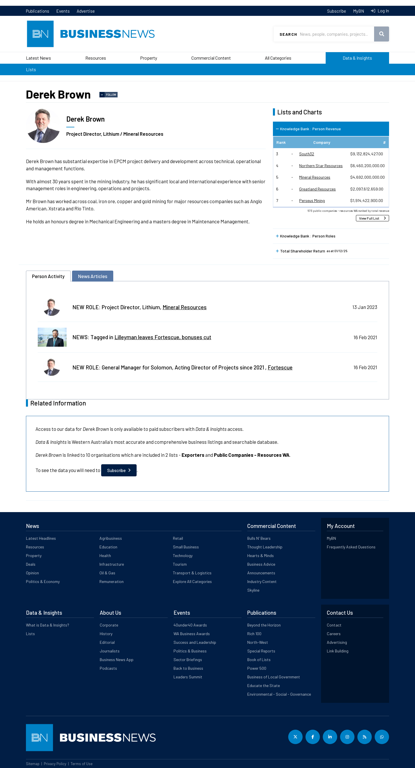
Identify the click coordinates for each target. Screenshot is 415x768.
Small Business (186, 546)
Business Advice (261, 564)
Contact (334, 624)
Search (288, 34)
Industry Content (262, 581)
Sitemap (32, 763)
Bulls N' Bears (259, 538)
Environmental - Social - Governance (279, 694)
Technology (183, 555)
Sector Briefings (187, 659)
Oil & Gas (107, 572)
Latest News (38, 58)
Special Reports (261, 650)
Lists (31, 69)
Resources (95, 58)
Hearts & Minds (260, 555)
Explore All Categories (192, 581)
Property (148, 58)
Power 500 (256, 668)
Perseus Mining (312, 200)
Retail (178, 538)
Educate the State (263, 685)
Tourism (180, 564)
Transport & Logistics (192, 572)
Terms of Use (82, 763)
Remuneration (111, 581)
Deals (30, 564)
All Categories (278, 58)
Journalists (110, 650)
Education (108, 546)
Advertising (337, 642)
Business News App (116, 659)
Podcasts (108, 668)
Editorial (107, 642)
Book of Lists (259, 659)
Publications (37, 11)
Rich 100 (254, 633)
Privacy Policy (55, 763)
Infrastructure (111, 564)
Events (63, 11)
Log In (383, 10)
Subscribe (336, 11)
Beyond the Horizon (264, 624)
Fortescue (280, 367)
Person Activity (48, 276)
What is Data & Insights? (47, 624)
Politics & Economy (43, 581)
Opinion (32, 572)
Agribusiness (110, 538)
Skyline (253, 590)
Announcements (261, 572)
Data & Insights (357, 58)
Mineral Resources (314, 177)
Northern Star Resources (321, 165)
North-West (257, 642)
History (106, 633)
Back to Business (188, 668)
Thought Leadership (264, 546)
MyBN (358, 11)
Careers (334, 633)
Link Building (337, 650)
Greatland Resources (317, 188)
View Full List (369, 218)
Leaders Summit (187, 676)
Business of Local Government (273, 676)
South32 (306, 153)
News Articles (92, 276)
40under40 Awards (190, 624)
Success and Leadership (194, 642)
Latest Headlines (41, 538)
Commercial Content (211, 58)
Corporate (109, 624)
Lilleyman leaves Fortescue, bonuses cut (162, 337)
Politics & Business (190, 650)
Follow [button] (111, 94)
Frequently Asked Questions (351, 546)
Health (105, 555)
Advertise (86, 11)
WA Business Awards (191, 633)
